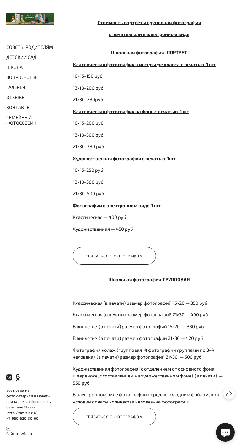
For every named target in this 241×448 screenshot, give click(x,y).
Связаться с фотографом (114, 256)
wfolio (26, 433)
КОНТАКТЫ (18, 107)
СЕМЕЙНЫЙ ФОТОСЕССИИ (21, 120)
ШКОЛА (14, 67)
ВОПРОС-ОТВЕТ (23, 77)
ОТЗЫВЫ (16, 97)
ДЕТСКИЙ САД (21, 57)
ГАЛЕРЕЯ (15, 87)
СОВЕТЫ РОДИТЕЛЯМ (29, 47)
